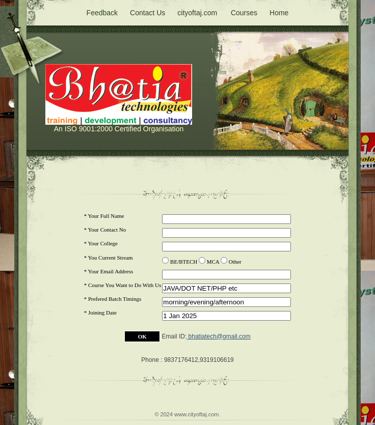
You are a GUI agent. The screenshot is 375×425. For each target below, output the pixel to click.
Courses (244, 13)
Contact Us (147, 13)
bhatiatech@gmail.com (218, 336)
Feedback (102, 13)
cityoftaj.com (197, 13)
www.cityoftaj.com (196, 414)
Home (279, 13)
